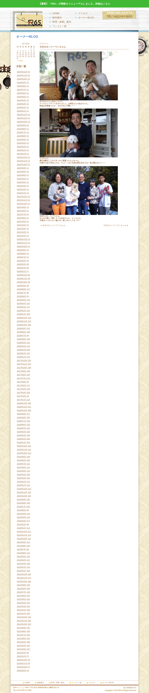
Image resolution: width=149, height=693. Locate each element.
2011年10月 (22, 624)
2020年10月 (22, 246)
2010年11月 (22, 663)
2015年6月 (21, 467)
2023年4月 (21, 143)
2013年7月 (21, 549)
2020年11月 (22, 243)
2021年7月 (21, 214)
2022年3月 (21, 186)
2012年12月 (22, 574)
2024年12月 (22, 72)
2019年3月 (21, 307)
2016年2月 (21, 439)
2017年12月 (22, 360)
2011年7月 (21, 635)
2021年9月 (21, 207)
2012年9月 (21, 585)
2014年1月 (21, 528)
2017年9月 (21, 371)
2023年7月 (21, 132)
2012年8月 (21, 588)
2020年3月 (21, 264)
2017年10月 (22, 368)
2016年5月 (21, 428)
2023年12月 (22, 114)
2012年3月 (21, 606)
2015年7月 (21, 464)
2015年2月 (21, 482)
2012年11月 (22, 578)
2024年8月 (21, 86)
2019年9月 (21, 286)
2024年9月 (21, 82)
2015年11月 (22, 449)
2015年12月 (22, 446)
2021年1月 (21, 236)
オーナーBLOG (86, 17)
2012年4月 (21, 603)
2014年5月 (21, 514)
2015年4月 (21, 474)
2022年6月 (21, 175)
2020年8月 (21, 253)
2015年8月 (21, 460)
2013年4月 (21, 560)
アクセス (83, 13)
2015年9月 (21, 457)
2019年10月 (22, 282)
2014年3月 (21, 521)
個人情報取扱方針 (130, 688)
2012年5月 (21, 599)
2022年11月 (22, 161)
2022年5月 (21, 179)
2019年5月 (21, 300)
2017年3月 (21, 392)
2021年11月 (22, 200)
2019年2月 (21, 310)
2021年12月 (22, 196)
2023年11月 (22, 118)
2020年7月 (21, 257)
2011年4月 (21, 645)
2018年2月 (21, 353)
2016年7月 (21, 421)
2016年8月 (21, 417)
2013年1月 (21, 571)
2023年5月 (21, 139)
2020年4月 (21, 261)
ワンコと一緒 (59, 26)
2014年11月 (22, 492)
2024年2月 (21, 107)
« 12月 (20, 61)
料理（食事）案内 (61, 22)
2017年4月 (21, 389)
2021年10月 (22, 204)
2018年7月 (21, 335)
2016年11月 (22, 407)
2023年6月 (21, 136)
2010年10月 (22, 667)
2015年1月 (21, 485)
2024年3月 (21, 104)
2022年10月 (22, 164)
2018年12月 (22, 318)
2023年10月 (22, 122)
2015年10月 (22, 453)
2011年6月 (21, 638)
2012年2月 (21, 610)
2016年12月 (22, 403)
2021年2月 (21, 232)
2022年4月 (21, 182)
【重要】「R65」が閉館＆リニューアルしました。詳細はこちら (74, 3)
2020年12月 (22, 239)
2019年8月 (21, 289)
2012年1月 (21, 613)
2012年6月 (21, 596)
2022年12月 (22, 157)
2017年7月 (21, 378)
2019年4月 (21, 303)
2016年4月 (21, 432)
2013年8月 (21, 546)
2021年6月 (21, 218)
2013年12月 (22, 531)
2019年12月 (22, 275)
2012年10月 (22, 581)
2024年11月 (22, 75)
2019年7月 (21, 293)
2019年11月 (22, 278)
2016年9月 (21, 414)
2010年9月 (21, 670)
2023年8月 (21, 129)
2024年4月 (21, 100)
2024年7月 (21, 90)
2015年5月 (21, 471)
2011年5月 (21, 642)
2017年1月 (21, 400)
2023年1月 (21, 154)
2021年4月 (21, 225)
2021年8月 (21, 211)
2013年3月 (21, 564)
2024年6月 (21, 93)
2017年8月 (21, 375)
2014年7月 (21, 506)
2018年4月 (21, 346)
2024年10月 (22, 79)
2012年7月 (21, 592)
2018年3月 (21, 350)
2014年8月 (21, 503)
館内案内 (57, 17)
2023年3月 (21, 147)
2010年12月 (22, 660)
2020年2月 (21, 268)
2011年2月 (21, 653)
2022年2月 (21, 189)
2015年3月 (21, 478)
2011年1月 (21, 656)
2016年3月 (21, 435)
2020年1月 (21, 271)
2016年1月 (21, 442)
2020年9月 (21, 250)
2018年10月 (22, 325)
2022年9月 (21, 168)
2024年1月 (21, 111)
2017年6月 (21, 382)
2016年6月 (21, 425)
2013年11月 (22, 535)
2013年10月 (22, 539)
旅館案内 (40, 683)
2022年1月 (21, 193)
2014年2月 (21, 524)
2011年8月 (21, 631)
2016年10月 (22, 410)
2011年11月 (22, 621)
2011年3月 (21, 649)
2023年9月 (21, 125)
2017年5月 (21, 385)
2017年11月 (22, 364)
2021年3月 (21, 229)
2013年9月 (21, 542)
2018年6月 (21, 339)
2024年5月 (21, 97)
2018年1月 (21, 357)
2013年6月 (21, 553)
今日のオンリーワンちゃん (54, 225)
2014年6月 (21, 510)
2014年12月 (22, 489)
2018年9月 (21, 328)
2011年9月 (21, 628)
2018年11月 (22, 321)
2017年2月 (21, 396)
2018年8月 (21, 332)
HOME (55, 13)
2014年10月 (22, 496)
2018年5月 (21, 343)
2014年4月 (21, 517)
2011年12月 (22, 617)
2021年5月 (21, 221)
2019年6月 (21, 296)
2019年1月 (21, 314)
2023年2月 (21, 150)
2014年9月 (21, 499)
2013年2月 (21, 567)
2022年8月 (21, 172)
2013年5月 (21, 556)
